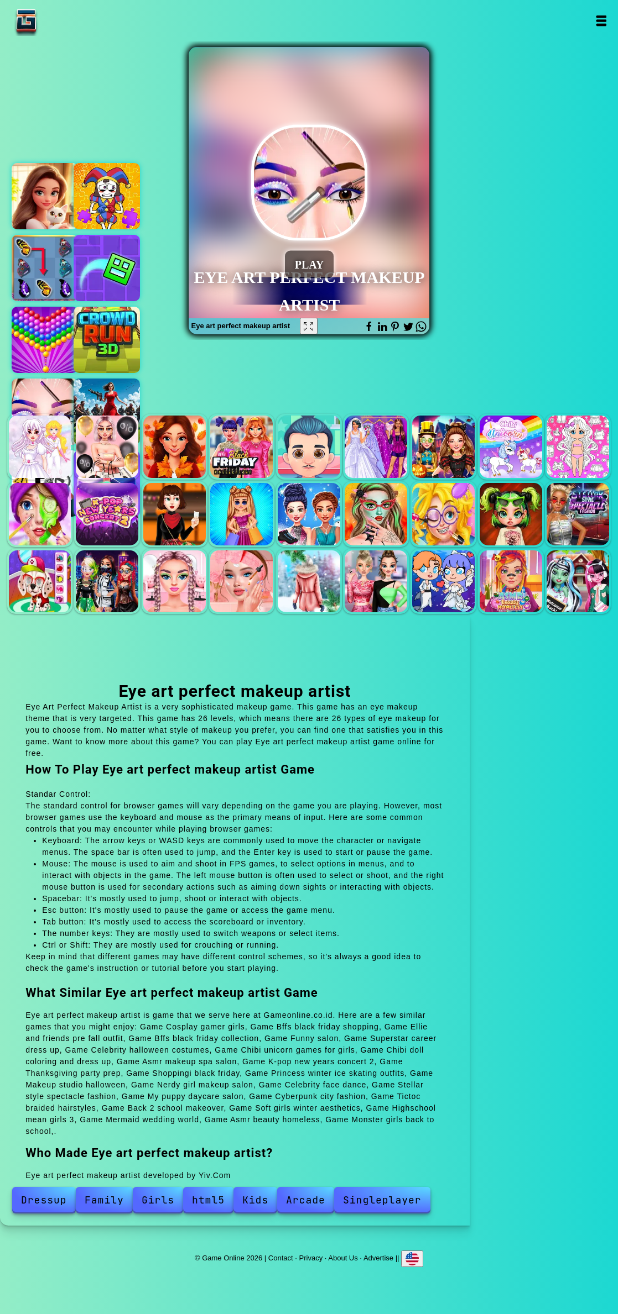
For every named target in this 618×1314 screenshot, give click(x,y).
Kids (255, 1200)
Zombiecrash (107, 412)
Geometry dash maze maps (107, 268)
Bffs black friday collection (241, 447)
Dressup (44, 1200)
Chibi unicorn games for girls (511, 447)
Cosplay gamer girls (40, 447)
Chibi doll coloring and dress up (578, 447)
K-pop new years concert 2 (107, 514)
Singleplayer (382, 1200)
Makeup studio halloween (376, 514)
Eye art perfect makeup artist (45, 412)
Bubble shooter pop (45, 340)
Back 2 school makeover (241, 581)
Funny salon (309, 447)
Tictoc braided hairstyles (174, 581)
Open (601, 20)
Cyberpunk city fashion (107, 581)
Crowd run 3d (107, 340)
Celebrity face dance (511, 514)
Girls (158, 1200)
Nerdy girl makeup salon (443, 514)
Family (104, 1200)
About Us (342, 1258)
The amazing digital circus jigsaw (107, 196)
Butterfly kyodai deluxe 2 (45, 268)
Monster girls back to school (578, 581)
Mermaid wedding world (443, 581)
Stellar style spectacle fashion (578, 514)
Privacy (311, 1258)
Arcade (305, 1200)
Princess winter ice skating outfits (309, 514)
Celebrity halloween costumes (443, 447)
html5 (208, 1200)
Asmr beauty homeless (511, 581)
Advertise (378, 1258)
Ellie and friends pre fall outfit (174, 447)
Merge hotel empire (45, 196)
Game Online (61, 20)
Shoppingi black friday (241, 514)
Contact (280, 1258)
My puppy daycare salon (40, 581)
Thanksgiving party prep (174, 514)
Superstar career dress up (376, 447)
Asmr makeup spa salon (40, 514)
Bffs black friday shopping (107, 447)
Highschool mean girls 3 (376, 581)
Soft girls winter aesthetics (309, 581)
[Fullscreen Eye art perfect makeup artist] (309, 326)
